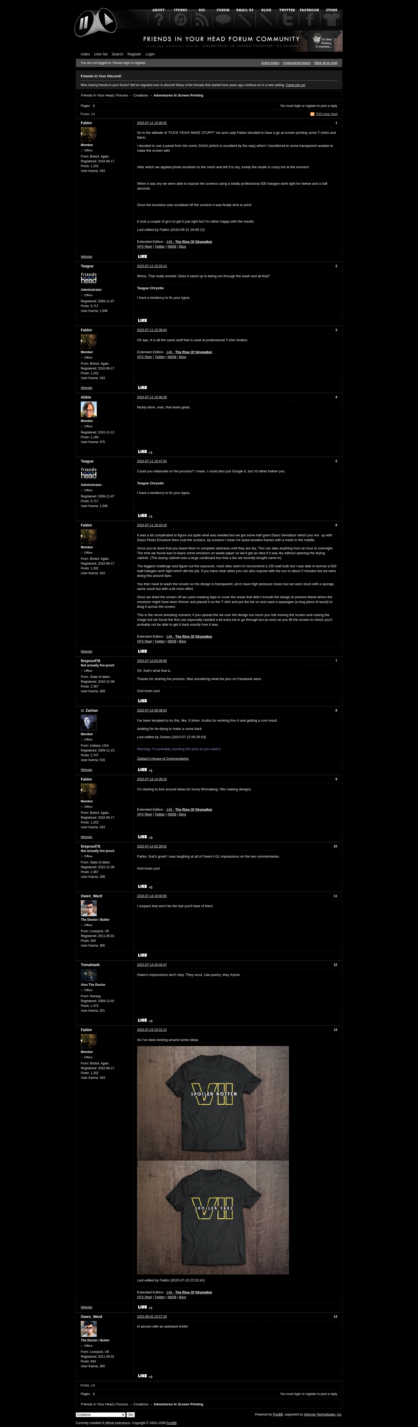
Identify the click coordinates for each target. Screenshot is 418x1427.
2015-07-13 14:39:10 (152, 779)
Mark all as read (326, 63)
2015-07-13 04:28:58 (152, 661)
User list (101, 54)
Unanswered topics (296, 63)
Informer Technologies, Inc (322, 1414)
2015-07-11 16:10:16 (152, 525)
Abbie (86, 397)
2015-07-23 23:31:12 (152, 1030)
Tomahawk (90, 965)
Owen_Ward (91, 896)
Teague (87, 266)
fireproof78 (90, 661)
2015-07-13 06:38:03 (152, 710)
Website (86, 257)
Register (134, 54)
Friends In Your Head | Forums (104, 95)
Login (150, 54)
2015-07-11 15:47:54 (152, 461)
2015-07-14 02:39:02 (152, 846)
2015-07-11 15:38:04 (152, 330)
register (311, 106)
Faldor (86, 123)
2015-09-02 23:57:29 (152, 1317)
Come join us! (295, 85)
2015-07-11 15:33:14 (152, 266)
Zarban (92, 710)
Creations (140, 95)
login (297, 106)
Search (117, 54)
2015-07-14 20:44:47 (152, 965)
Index (85, 54)
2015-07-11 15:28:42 (152, 123)
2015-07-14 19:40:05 (152, 896)
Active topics (270, 63)
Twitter (160, 246)
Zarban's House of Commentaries (163, 759)
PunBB (278, 1414)
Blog (182, 246)
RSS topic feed (326, 114)
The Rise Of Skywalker (193, 242)
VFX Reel (144, 246)
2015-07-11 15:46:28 (152, 397)
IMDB (172, 246)
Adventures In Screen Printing (178, 95)
